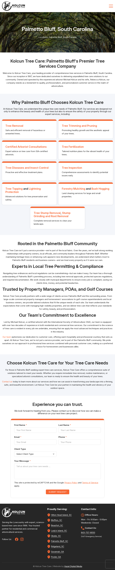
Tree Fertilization (73, 146)
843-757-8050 (88, 532)
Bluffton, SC (56, 520)
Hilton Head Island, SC (61, 515)
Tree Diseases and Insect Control (27, 167)
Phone (62, 437)
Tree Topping (14, 188)
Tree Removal (14, 125)
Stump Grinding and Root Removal (52, 214)
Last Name (64, 425)
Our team (7, 337)
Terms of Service (90, 482)
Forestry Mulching (73, 188)
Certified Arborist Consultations (26, 146)
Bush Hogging (100, 188)
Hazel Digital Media (73, 566)
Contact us (7, 381)
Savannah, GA (57, 551)
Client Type (20, 449)
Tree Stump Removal (47, 213)
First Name (20, 425)
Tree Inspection (72, 167)
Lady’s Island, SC (59, 530)
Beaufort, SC (57, 525)
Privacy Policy (71, 482)
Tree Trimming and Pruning (79, 125)
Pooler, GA (56, 557)
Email (17, 437)
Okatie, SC (56, 536)
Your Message (22, 461)
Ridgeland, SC (57, 546)
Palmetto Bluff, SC (59, 541)
